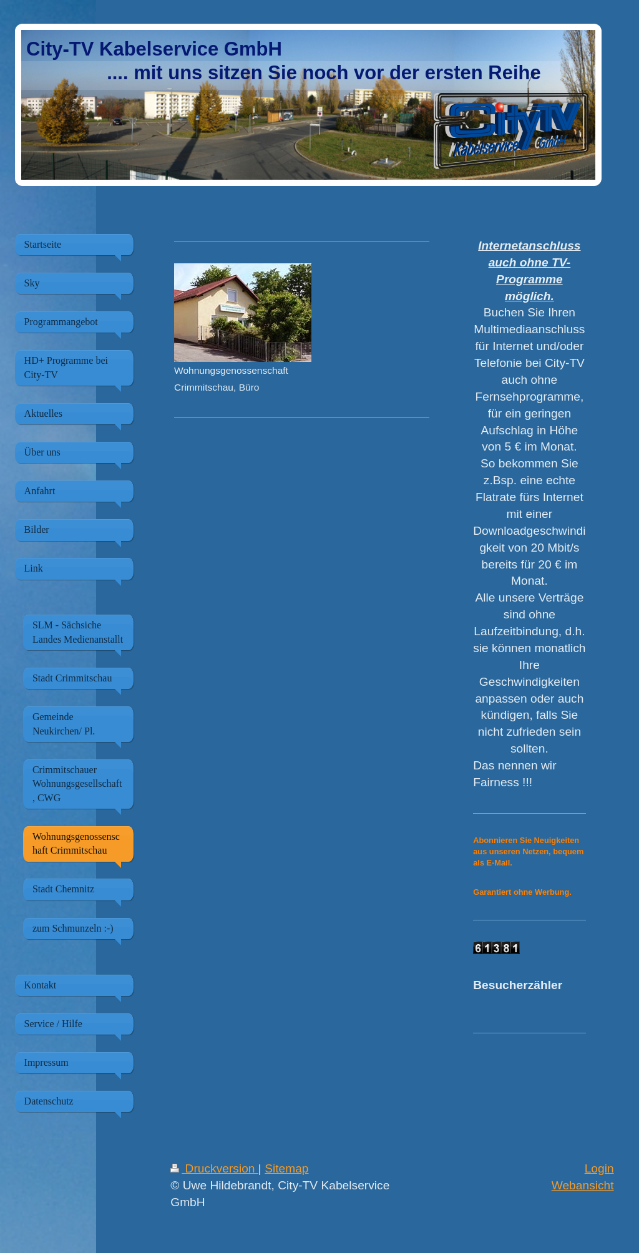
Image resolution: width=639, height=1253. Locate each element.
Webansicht (583, 1185)
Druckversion (214, 1168)
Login (599, 1168)
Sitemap (286, 1168)
